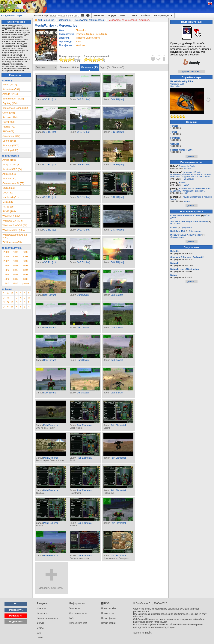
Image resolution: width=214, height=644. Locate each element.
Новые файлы (108, 618)
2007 (15, 252)
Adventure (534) (11, 89)
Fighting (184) (9, 103)
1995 (15, 270)
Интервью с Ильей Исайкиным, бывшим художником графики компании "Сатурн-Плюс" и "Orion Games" (190, 174)
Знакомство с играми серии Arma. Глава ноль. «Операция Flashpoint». (190, 189)
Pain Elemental (50, 425)
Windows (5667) (11, 216)
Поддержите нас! (78, 623)
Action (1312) (9, 84)
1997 (25, 265)
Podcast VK (15, 609)
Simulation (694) (11, 136)
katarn (187, 201)
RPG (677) (8, 131)
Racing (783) (9, 126)
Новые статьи (108, 623)
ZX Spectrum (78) (12, 242)
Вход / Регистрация (11, 15)
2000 (25, 261)
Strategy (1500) (10, 145)
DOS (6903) (8, 188)
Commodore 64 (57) (13, 183)
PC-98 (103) (9, 211)
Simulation (175, 86)
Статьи (133, 15)
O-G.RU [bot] (49, 99)
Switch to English (143, 632)
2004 (15, 256)
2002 (78, 41)
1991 (25, 274)
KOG (186, 193)
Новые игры (107, 613)
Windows (174, 84)
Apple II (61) (9, 173)
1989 (15, 279)
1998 (15, 265)
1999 (6, 265)
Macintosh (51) (10, 197)
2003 (25, 256)
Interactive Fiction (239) (15, 108)
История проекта (78, 613)
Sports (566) (9, 140)
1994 (25, 270)
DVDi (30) (7, 192)
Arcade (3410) (10, 94)
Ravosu (187, 168)
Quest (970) (8, 122)
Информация (163, 15)
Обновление (195, 231)
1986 (15, 283)
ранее (25, 283)
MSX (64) (7, 202)
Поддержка (16, 621)
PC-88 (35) (8, 206)
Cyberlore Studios (85, 34)
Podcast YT (15, 615)
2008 (6, 252)
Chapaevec (189, 179)
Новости (99, 15)
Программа (175, 223)
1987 (6, 283)
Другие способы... (191, 71)
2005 (6, 256)
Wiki (122, 15)
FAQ (71, 618)
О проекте (74, 608)
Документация (177, 237)
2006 (25, 252)
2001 (15, 261)
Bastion (182, 182)
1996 (6, 270)
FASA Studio (101, 34)
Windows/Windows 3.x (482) (14, 236)
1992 (15, 274)
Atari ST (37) (9, 178)
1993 (6, 274)
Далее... (191, 156)
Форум (112, 15)
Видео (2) (105, 67)
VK (16, 604)
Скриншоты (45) (89, 67)
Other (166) (8, 112)
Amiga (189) (9, 159)
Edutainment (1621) (13, 98)
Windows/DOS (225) (13, 230)
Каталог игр (41, 15)
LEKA (186, 185)
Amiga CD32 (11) (11, 164)
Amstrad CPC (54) (12, 169)
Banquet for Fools (187, 166)
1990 (6, 279)
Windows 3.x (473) (12, 220)
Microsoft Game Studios (88, 38)
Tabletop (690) (10, 150)
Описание (65, 67)
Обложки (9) (117, 67)
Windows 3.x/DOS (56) (14, 225)
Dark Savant (49, 295)
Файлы (145, 15)
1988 (25, 279)
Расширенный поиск (47, 618)
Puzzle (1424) (9, 117)
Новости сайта (108, 608)
